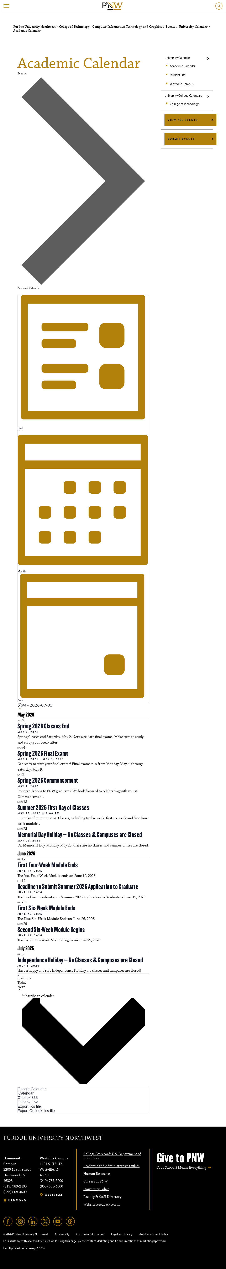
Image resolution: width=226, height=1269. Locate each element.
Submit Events (181, 138)
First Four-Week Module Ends (47, 865)
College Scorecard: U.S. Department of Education (112, 1156)
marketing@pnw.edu (153, 1241)
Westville (54, 1194)
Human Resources (97, 1173)
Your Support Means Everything (181, 1167)
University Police (96, 1189)
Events (21, 73)
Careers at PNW (95, 1181)
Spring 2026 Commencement (47, 780)
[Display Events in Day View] (83, 638)
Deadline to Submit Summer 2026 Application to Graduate (77, 887)
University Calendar (177, 58)
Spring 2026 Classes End (43, 726)
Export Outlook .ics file (36, 1111)
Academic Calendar (182, 66)
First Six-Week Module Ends (46, 908)
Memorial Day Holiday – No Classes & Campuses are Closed (79, 835)
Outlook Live (28, 1102)
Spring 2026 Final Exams (43, 753)
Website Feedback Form (101, 1204)
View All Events (183, 119)
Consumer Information (90, 1234)
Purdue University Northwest (53, 1138)
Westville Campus (182, 84)
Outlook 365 (28, 1098)
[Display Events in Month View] (83, 502)
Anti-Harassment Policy (153, 1234)
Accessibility (62, 1234)
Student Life (177, 75)
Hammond (17, 1200)
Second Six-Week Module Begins (51, 930)
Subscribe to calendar (38, 996)
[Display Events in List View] (83, 363)
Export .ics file (29, 1106)
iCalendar (26, 1093)
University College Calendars (183, 96)
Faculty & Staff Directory (102, 1197)
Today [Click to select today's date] (21, 982)
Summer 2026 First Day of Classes (53, 808)
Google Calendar (32, 1089)
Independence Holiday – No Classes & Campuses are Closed (80, 960)
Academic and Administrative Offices (111, 1166)
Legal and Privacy (122, 1234)
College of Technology (184, 104)
